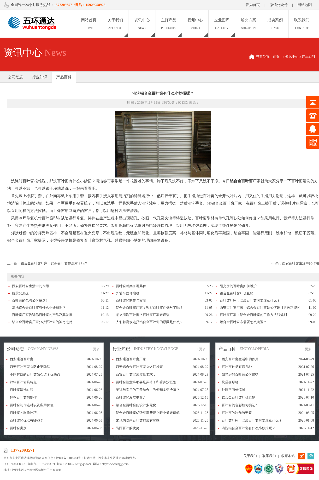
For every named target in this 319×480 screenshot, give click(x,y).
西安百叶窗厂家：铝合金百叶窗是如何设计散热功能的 (260, 307)
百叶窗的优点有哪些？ (26, 420)
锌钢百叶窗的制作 (23, 397)
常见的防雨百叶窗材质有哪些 (138, 420)
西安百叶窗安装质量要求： (136, 374)
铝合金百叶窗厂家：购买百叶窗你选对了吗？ (54, 263)
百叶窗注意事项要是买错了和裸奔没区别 (146, 382)
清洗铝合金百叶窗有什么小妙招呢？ (39, 307)
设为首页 (253, 5)
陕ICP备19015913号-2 (69, 458)
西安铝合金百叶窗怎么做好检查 (139, 367)
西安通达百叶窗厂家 (131, 359)
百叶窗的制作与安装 (131, 300)
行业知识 (39, 77)
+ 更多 (95, 349)
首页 (276, 56)
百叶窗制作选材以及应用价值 (31, 405)
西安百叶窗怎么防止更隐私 (30, 367)
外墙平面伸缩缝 (127, 293)
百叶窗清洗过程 (21, 390)
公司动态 (15, 77)
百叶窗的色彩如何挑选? (29, 300)
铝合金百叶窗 (241, 181)
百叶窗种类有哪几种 (131, 286)
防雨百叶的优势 (127, 428)
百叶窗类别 (18, 428)
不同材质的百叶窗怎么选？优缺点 (35, 374)
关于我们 (250, 456)
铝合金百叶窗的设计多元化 (136, 405)
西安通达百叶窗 (21, 359)
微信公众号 (279, 5)
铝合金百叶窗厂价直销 (236, 293)
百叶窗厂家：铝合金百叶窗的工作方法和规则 (253, 315)
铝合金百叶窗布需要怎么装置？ (243, 322)
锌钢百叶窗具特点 (23, 382)
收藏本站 (288, 456)
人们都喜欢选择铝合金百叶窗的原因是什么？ (149, 322)
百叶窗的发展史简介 (131, 397)
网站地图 (304, 5)
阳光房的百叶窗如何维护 (238, 286)
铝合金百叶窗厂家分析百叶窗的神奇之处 (42, 322)
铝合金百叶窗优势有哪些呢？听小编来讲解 (148, 413)
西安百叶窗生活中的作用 (300, 263)
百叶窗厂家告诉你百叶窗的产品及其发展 (42, 315)
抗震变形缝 (20, 293)
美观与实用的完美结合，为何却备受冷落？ (148, 390)
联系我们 (269, 456)
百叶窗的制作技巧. (24, 413)
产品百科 (63, 77)
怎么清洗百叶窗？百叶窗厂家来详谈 (143, 315)
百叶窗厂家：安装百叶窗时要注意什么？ (250, 300)
